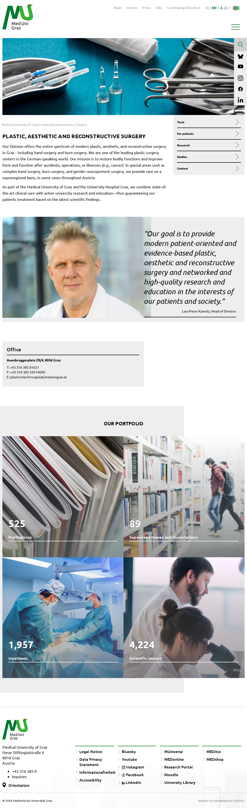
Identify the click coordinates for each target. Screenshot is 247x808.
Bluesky (129, 751)
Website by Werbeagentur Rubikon (221, 800)
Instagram (133, 766)
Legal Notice (90, 751)
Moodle (171, 774)
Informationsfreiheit (97, 772)
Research (207, 145)
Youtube (129, 759)
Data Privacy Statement (90, 761)
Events (132, 7)
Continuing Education (183, 7)
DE (207, 8)
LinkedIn (131, 782)
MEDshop (215, 759)
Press (146, 7)
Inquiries (19, 776)
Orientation (18, 785)
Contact (207, 168)
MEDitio (213, 751)
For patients (207, 134)
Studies (207, 157)
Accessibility (90, 779)
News (118, 7)
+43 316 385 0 (24, 771)
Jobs (158, 7)
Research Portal (178, 766)
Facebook (133, 774)
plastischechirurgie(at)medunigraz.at (38, 377)
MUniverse (173, 751)
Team (207, 122)
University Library (179, 782)
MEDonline (174, 759)
